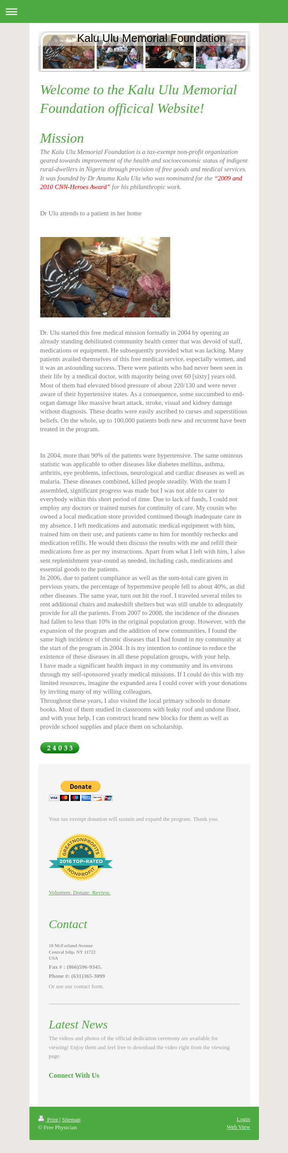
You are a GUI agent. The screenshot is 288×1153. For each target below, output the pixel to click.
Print (49, 1119)
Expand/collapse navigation (144, 11)
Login (243, 1119)
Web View (238, 1127)
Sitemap (71, 1119)
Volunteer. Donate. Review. (79, 892)
